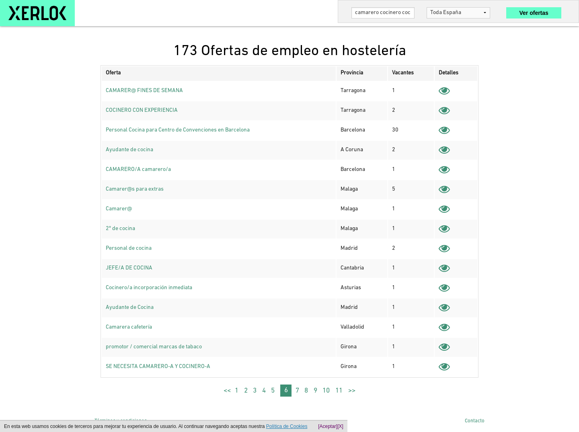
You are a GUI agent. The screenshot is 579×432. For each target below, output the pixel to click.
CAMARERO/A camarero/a (138, 170)
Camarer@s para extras (135, 189)
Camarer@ (119, 209)
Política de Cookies (287, 426)
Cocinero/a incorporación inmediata (149, 288)
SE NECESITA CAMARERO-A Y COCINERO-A (158, 367)
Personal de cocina (129, 248)
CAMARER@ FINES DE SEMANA (144, 91)
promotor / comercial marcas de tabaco (154, 347)
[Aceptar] (327, 426)
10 (326, 390)
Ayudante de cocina (129, 150)
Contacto (475, 421)
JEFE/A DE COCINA (129, 268)
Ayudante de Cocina (130, 307)
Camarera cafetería (129, 327)
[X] (340, 426)
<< (227, 390)
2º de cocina (120, 229)
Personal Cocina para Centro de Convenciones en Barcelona (178, 130)
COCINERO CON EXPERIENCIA (142, 110)
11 (339, 390)
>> (351, 390)
